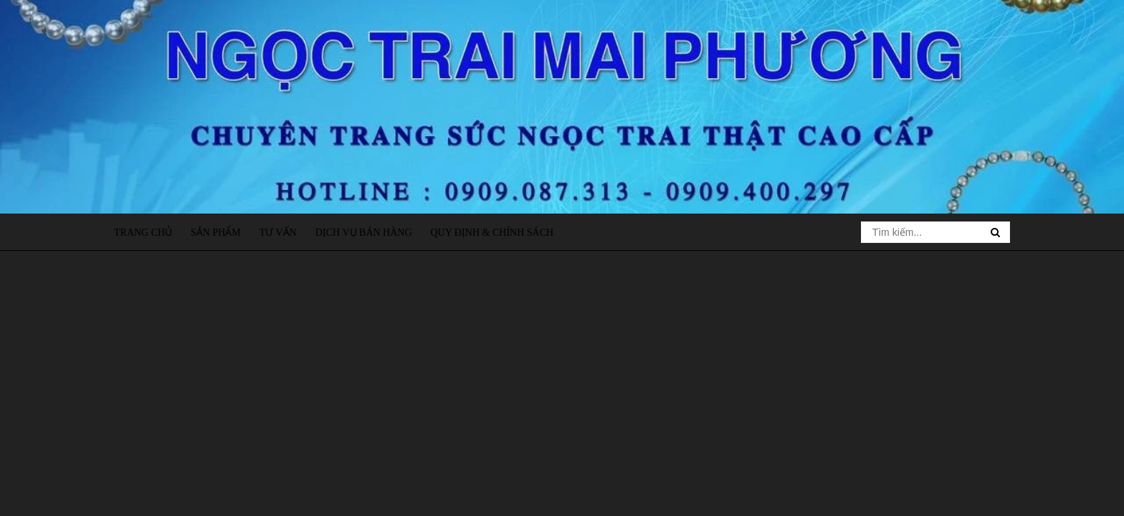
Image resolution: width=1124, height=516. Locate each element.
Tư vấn (278, 232)
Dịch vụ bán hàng (363, 232)
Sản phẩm (216, 232)
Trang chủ (143, 232)
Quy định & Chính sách (491, 232)
